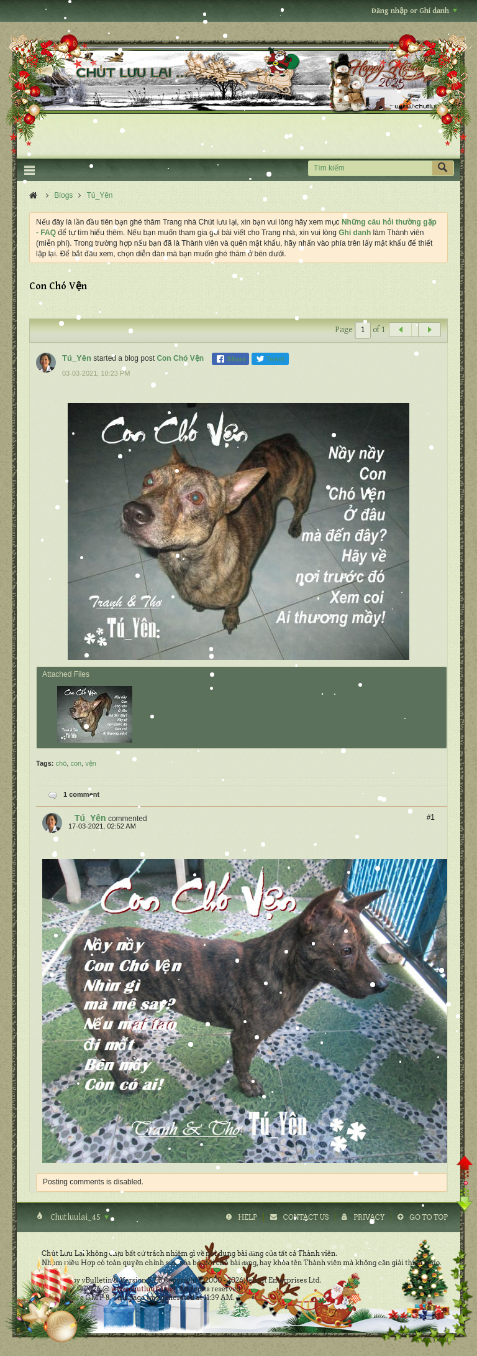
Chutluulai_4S (78, 1217)
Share (231, 359)
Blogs (63, 195)
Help (247, 1217)
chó (61, 763)
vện (90, 763)
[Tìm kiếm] (370, 168)
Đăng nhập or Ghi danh (414, 11)
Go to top (428, 1217)
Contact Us (306, 1217)
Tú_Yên (100, 195)
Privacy (368, 1217)
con (75, 763)
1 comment (81, 794)
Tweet (270, 359)
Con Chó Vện (180, 358)
